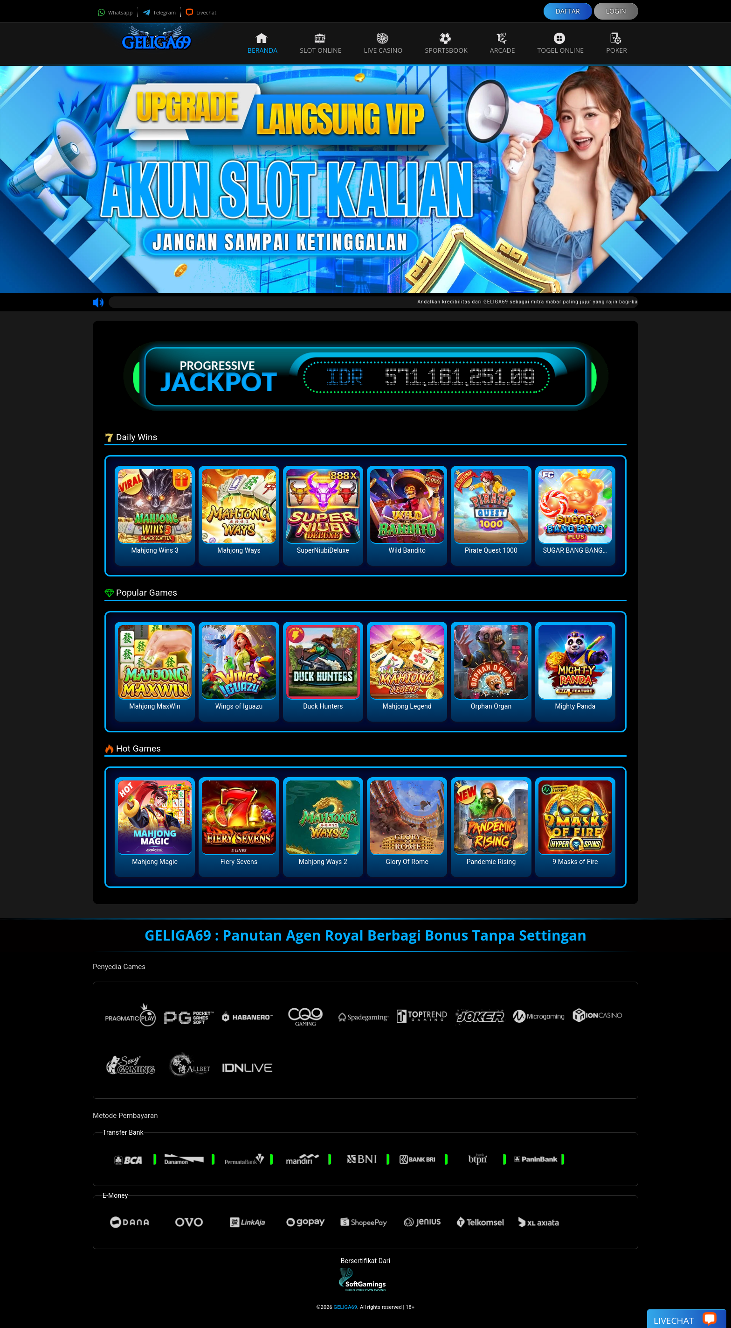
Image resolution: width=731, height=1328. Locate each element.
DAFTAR (568, 11)
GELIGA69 (346, 1307)
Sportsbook (446, 43)
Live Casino (383, 43)
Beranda (263, 43)
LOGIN (616, 11)
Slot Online (320, 43)
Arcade (502, 43)
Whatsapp (115, 12)
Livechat (201, 12)
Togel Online (561, 43)
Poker (616, 43)
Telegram (159, 12)
